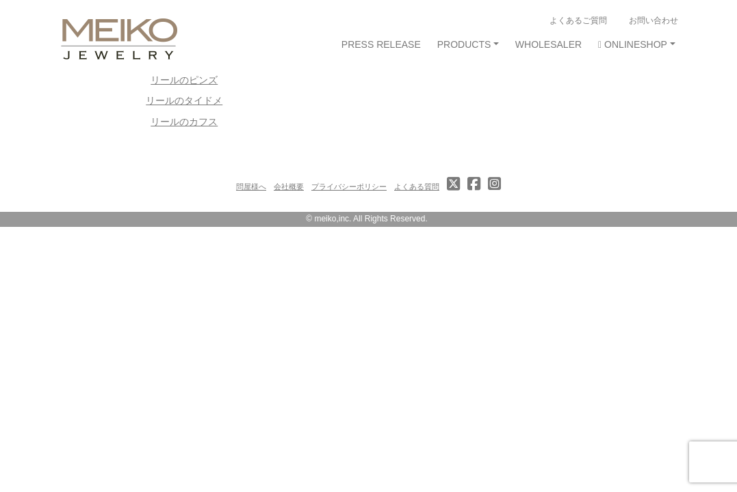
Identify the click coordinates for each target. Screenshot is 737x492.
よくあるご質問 (578, 20)
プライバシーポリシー (349, 186)
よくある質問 (416, 186)
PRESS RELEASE (381, 44)
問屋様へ (251, 186)
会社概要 (289, 186)
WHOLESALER (548, 44)
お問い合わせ (653, 20)
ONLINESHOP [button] (632, 44)
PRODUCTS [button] (464, 44)
